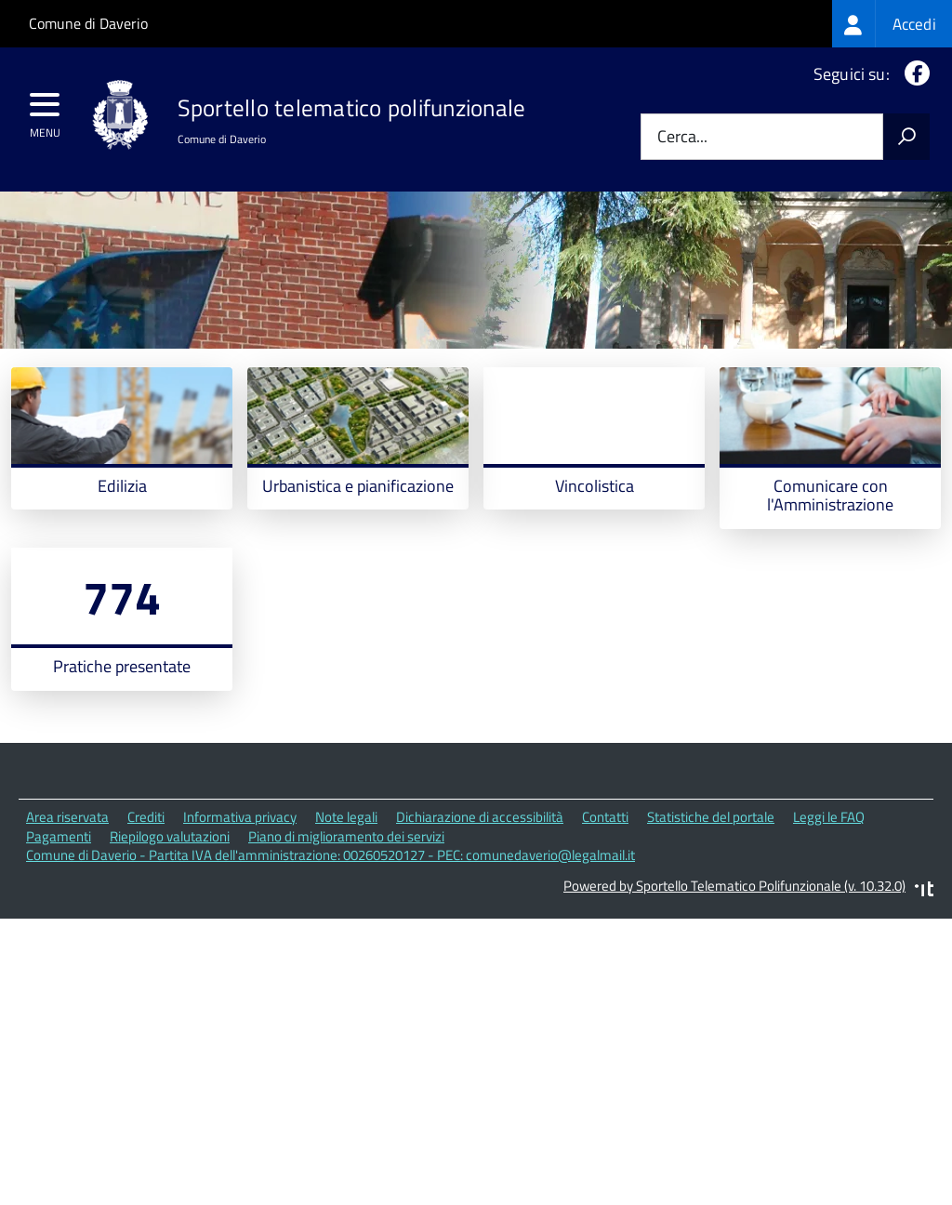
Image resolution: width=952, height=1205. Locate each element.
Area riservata (67, 901)
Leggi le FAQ (829, 901)
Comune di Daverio (88, 23)
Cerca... (682, 137)
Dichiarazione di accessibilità (479, 901)
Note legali (346, 901)
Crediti (146, 901)
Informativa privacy (240, 901)
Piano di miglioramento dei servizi (346, 921)
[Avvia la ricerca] (906, 136)
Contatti (605, 901)
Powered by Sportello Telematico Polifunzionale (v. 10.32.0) (734, 970)
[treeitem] (892, 23)
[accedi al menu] (45, 110)
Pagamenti (58, 921)
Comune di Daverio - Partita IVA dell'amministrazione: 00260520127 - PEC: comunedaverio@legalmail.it (330, 939)
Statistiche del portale (710, 901)
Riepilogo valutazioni (170, 921)
